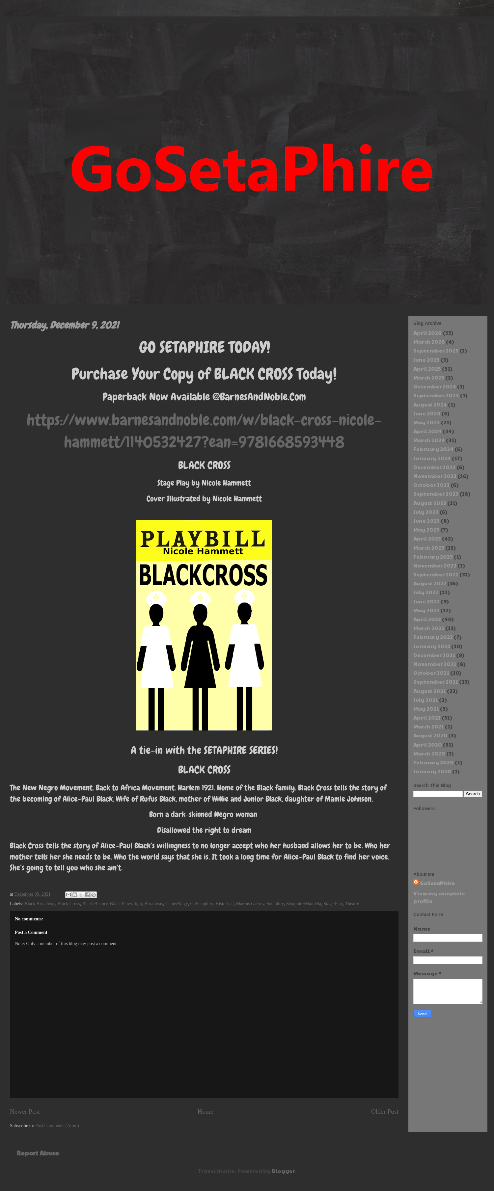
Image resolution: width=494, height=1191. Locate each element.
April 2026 (427, 332)
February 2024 (433, 449)
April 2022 (427, 619)
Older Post (384, 1111)
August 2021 (429, 691)
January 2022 (431, 646)
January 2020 (432, 771)
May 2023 (426, 529)
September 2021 (435, 681)
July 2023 (425, 512)
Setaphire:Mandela (303, 903)
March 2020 (429, 753)
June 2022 (426, 601)
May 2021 (426, 708)
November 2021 (434, 664)
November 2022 (434, 565)
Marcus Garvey (250, 903)
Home (205, 1111)
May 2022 (426, 610)
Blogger (283, 1171)
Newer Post (25, 1111)
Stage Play (333, 903)
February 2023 (433, 556)
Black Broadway (40, 903)
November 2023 (434, 476)
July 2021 (425, 699)
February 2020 (433, 762)
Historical (224, 903)
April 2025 (427, 368)
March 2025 (428, 377)
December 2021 (434, 655)
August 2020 (430, 735)
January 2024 (432, 458)
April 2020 (427, 744)
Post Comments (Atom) (57, 1125)
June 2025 (426, 359)
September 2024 (436, 395)
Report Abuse (37, 1153)
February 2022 (433, 637)
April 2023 (427, 538)
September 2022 (435, 574)
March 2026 (429, 341)
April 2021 (427, 717)
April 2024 (427, 431)
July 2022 (425, 592)
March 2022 (428, 628)
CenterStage (176, 903)
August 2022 (429, 583)
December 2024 (434, 386)
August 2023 (429, 503)
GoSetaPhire (437, 883)
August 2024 (430, 404)
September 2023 (435, 493)
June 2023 (426, 520)
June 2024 (426, 413)
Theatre (352, 903)
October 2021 (431, 672)
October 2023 (431, 485)
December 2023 (434, 467)
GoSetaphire (201, 903)
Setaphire (275, 903)
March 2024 (429, 440)
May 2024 (426, 422)
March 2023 (428, 547)
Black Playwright (126, 903)
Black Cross (69, 903)
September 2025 (435, 350)
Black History (95, 903)
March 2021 (428, 726)
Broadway (153, 903)
